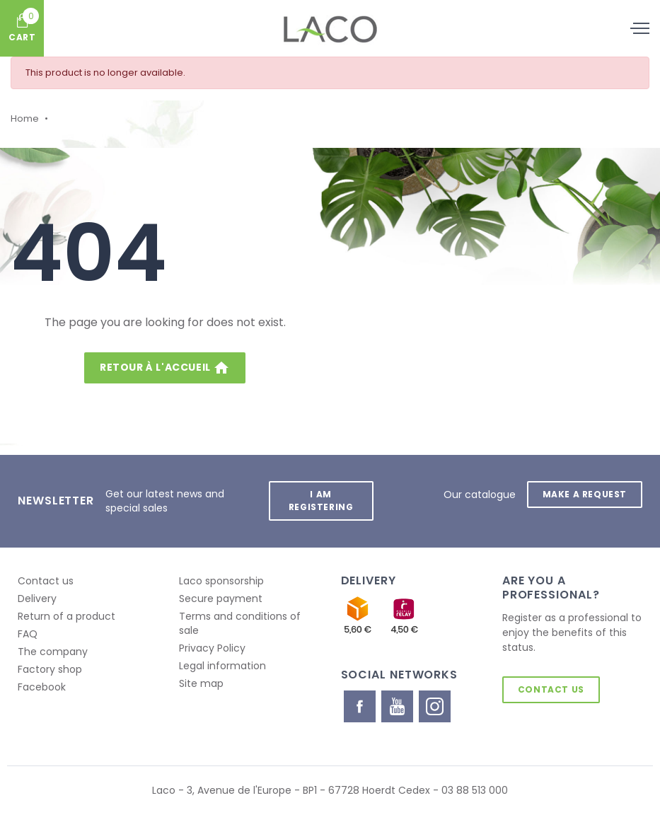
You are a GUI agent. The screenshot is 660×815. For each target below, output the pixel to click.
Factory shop (50, 669)
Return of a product (66, 616)
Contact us (46, 581)
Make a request (585, 494)
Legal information (222, 666)
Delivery (37, 598)
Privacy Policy (212, 648)
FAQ (27, 634)
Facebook (42, 687)
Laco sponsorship (221, 581)
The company (53, 652)
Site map (201, 683)
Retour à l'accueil (165, 367)
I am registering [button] (321, 500)
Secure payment (220, 598)
